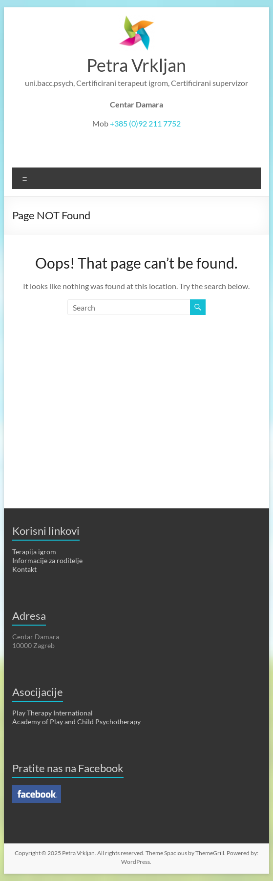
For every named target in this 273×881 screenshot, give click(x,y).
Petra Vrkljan (136, 65)
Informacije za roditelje (47, 560)
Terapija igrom (34, 551)
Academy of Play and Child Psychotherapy (76, 721)
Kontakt (24, 569)
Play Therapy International (52, 713)
